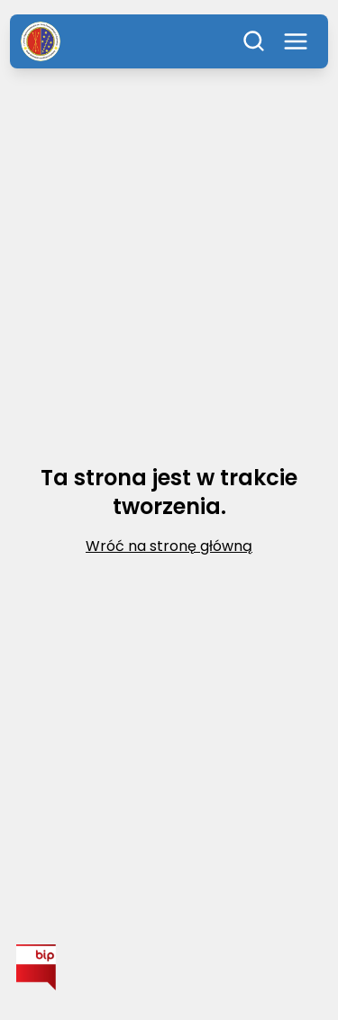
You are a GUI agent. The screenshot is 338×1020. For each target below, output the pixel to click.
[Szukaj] (254, 41)
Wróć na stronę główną (169, 546)
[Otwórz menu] (296, 41)
